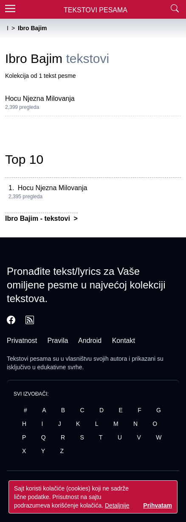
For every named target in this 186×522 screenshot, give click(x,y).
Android (89, 340)
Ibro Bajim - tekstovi (38, 218)
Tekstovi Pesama (95, 10)
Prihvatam (157, 505)
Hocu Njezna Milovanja (40, 98)
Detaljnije (117, 505)
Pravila (58, 340)
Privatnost (22, 340)
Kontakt (123, 340)
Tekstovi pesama (29, 358)
